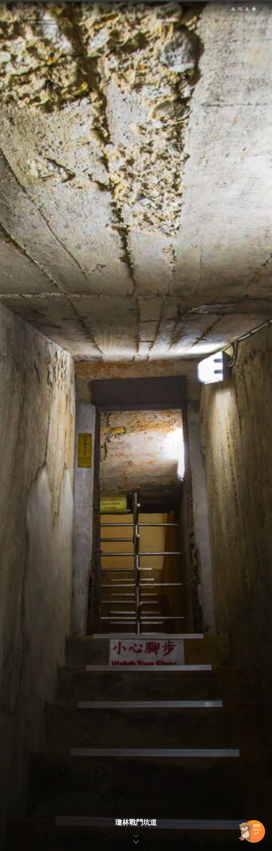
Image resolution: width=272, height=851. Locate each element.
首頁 (33, 22)
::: (16, 2)
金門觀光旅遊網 (37, 9)
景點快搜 (51, 22)
